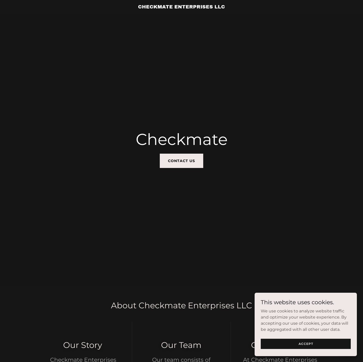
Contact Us (181, 161)
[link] (181, 7)
